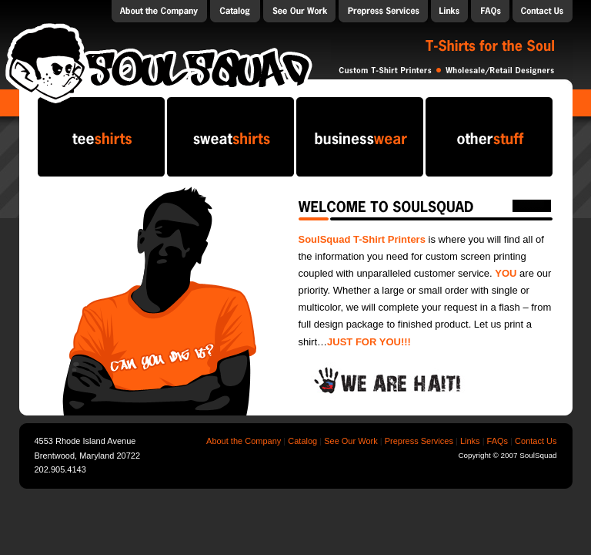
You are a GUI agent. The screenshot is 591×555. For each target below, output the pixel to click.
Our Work (299, 11)
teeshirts (101, 137)
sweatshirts (230, 137)
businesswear (359, 137)
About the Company (159, 11)
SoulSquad (158, 62)
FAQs (490, 11)
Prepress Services (383, 11)
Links (449, 11)
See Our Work (351, 441)
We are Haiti (388, 382)
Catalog (235, 11)
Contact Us (543, 11)
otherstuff (489, 137)
